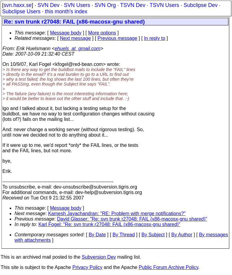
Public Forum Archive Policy (168, 267)
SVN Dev (48, 5)
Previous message (117, 38)
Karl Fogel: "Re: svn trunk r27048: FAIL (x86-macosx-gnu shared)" (109, 224)
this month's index (66, 11)
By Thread (124, 234)
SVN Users (77, 5)
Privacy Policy (87, 267)
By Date (97, 234)
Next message (75, 38)
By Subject (152, 234)
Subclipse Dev (201, 5)
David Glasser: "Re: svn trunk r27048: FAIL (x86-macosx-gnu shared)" (132, 219)
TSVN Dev (132, 5)
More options (102, 32)
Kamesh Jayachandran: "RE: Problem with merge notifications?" (116, 213)
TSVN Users (164, 5)
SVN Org (105, 5)
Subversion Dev (99, 257)
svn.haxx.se (18, 5)
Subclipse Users (21, 11)
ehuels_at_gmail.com (77, 48)
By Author (181, 234)
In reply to (154, 38)
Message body (65, 32)
